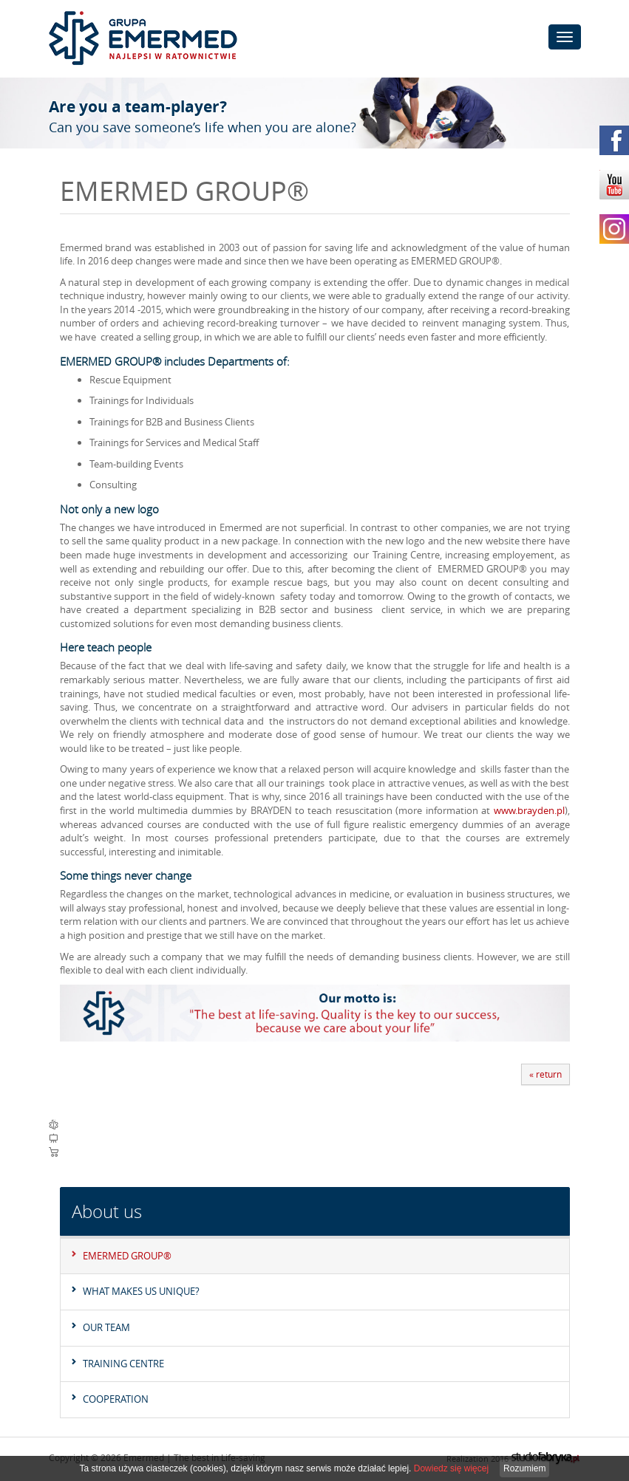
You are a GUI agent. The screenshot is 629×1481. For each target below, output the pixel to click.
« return (545, 1074)
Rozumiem (524, 1468)
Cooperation (116, 1399)
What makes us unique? (141, 1291)
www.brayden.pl (529, 810)
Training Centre (123, 1363)
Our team (106, 1327)
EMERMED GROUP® (127, 1255)
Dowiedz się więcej (451, 1468)
